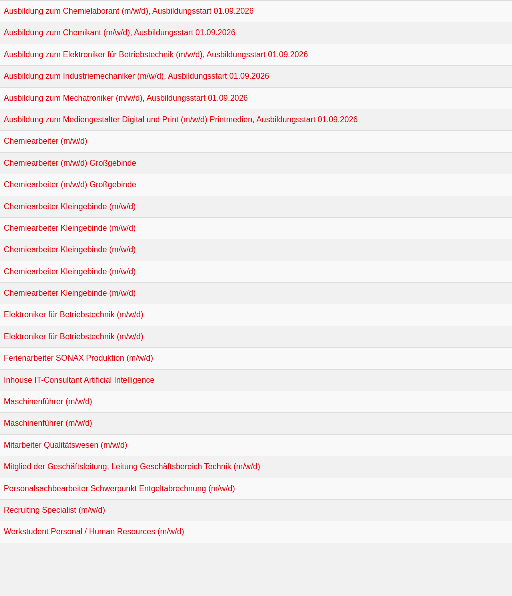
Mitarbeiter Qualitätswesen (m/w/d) (66, 445)
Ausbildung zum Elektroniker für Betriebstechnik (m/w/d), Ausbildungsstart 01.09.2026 (156, 54)
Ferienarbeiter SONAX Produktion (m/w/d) (79, 358)
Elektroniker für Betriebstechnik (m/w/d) (74, 314)
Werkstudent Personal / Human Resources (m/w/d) (94, 531)
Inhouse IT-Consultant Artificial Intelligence (79, 380)
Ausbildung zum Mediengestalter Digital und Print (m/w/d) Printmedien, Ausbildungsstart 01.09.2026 (181, 119)
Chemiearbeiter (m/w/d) (46, 141)
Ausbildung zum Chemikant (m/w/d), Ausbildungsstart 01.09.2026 (120, 32)
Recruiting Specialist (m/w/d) (55, 510)
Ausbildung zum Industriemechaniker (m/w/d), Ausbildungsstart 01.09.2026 (137, 76)
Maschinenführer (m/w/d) (48, 401)
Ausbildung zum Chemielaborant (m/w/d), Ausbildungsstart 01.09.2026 (129, 11)
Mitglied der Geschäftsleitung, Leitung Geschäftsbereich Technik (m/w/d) (132, 466)
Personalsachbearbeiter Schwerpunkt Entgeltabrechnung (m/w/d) (119, 488)
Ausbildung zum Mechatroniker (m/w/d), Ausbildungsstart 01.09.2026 (126, 98)
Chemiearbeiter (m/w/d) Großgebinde (70, 163)
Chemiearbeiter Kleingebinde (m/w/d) (70, 206)
